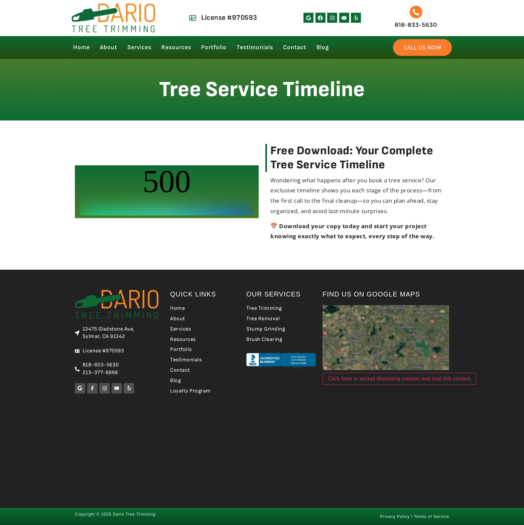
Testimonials (255, 47)
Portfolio (214, 47)
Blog (322, 47)
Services (139, 47)
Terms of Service (431, 516)
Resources (176, 47)
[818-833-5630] (416, 12)
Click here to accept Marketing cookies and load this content (399, 378)
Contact (294, 47)
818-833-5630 (416, 24)
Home (81, 47)
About (108, 47)
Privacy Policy (395, 516)
